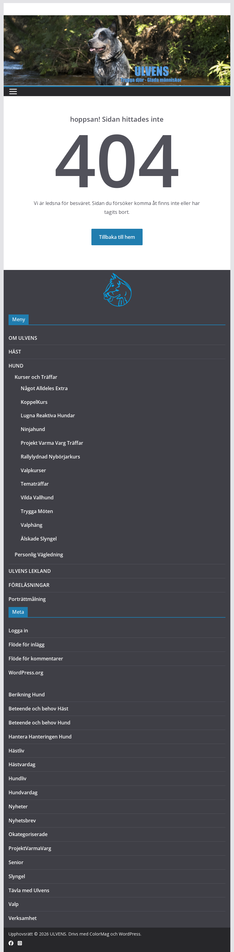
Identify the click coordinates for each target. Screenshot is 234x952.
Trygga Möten (37, 511)
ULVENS (58, 934)
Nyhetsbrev (22, 820)
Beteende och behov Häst (38, 708)
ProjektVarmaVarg (30, 848)
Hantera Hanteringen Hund (40, 736)
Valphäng (31, 525)
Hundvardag (23, 792)
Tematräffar (35, 483)
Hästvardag (22, 764)
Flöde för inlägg (26, 644)
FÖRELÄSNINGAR (29, 585)
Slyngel (17, 876)
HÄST (15, 351)
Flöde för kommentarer (36, 658)
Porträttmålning (27, 599)
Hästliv (16, 750)
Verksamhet (23, 918)
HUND (16, 365)
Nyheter (18, 806)
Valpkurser (33, 470)
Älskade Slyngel (39, 538)
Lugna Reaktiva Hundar (48, 415)
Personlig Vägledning (39, 554)
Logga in (18, 630)
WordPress (129, 934)
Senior (16, 862)
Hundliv (18, 778)
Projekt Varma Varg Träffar (52, 443)
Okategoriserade (28, 834)
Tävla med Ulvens (29, 890)
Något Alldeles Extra (44, 388)
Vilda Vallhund (37, 497)
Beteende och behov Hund (39, 722)
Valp (14, 904)
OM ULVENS (23, 338)
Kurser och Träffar (36, 377)
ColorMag (99, 934)
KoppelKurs (34, 402)
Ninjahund (33, 429)
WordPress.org (26, 672)
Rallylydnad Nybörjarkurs (50, 456)
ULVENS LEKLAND (30, 571)
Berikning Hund (27, 694)
